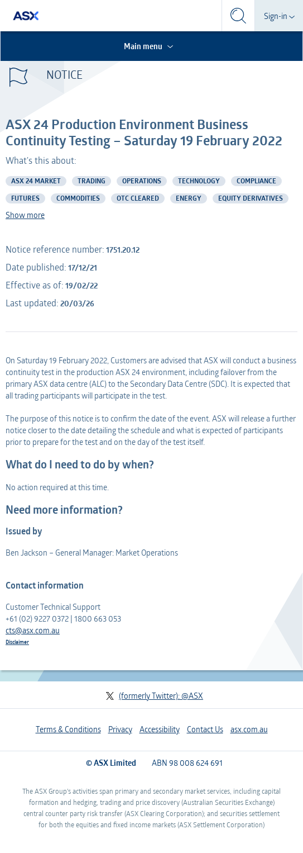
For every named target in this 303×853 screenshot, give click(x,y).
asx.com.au (249, 729)
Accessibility (160, 729)
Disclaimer (17, 641)
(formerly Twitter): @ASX (154, 695)
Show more (25, 215)
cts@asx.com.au (33, 630)
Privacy (120, 729)
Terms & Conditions (68, 729)
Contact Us (205, 729)
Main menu (149, 46)
